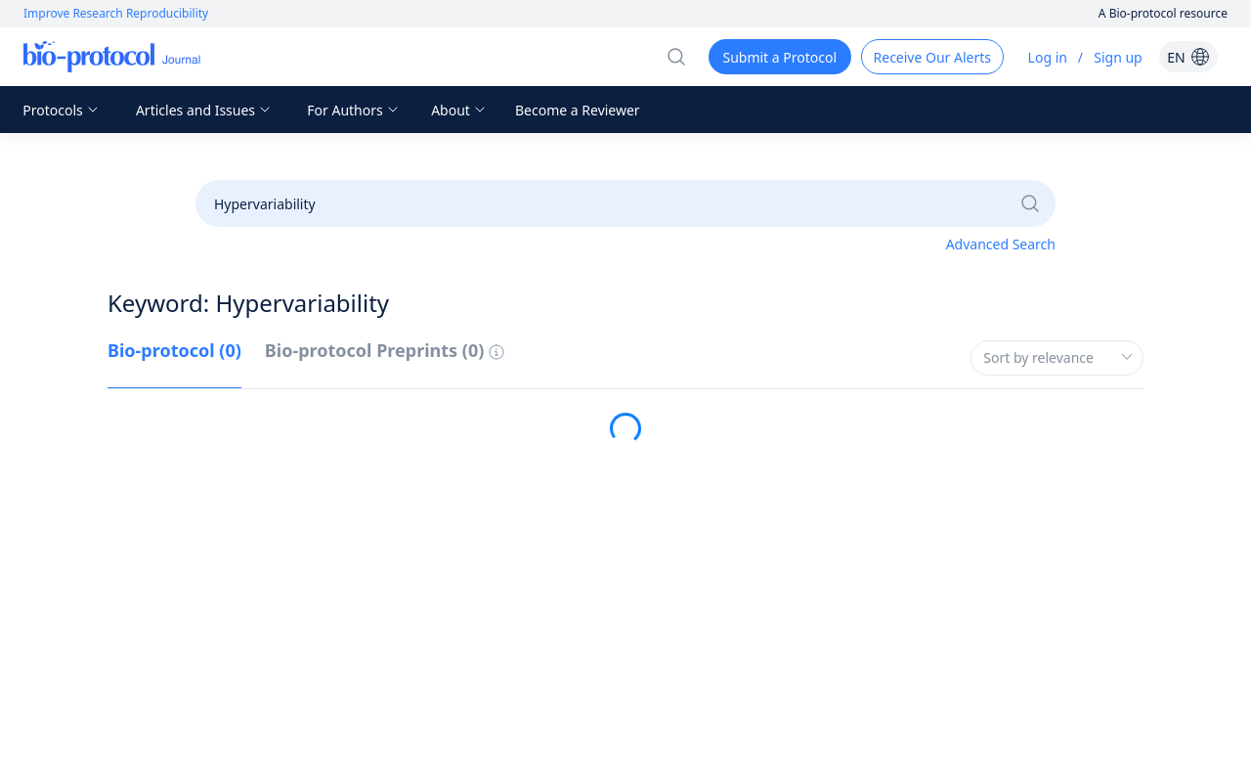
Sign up (1118, 57)
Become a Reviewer (577, 110)
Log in (1047, 57)
